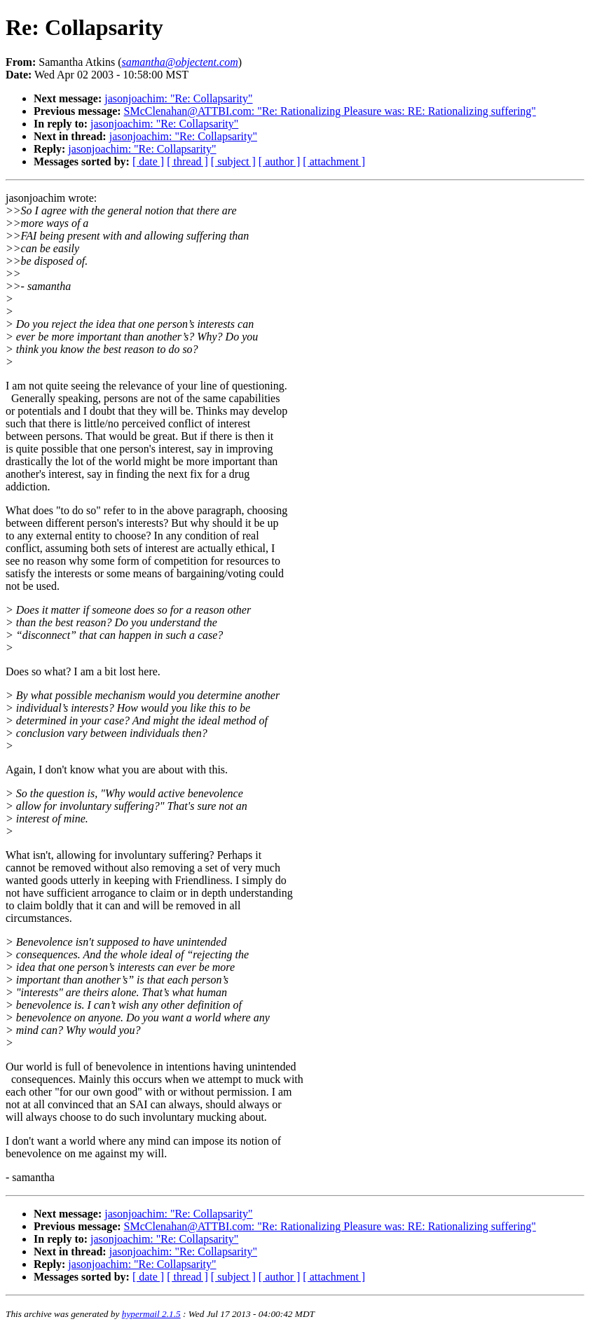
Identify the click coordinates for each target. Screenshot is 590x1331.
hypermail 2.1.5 (151, 1314)
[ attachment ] (334, 161)
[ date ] (148, 161)
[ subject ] (233, 161)
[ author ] (280, 161)
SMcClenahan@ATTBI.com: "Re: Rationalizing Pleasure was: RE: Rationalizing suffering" (330, 111)
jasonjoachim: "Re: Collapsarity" (178, 98)
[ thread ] (187, 161)
